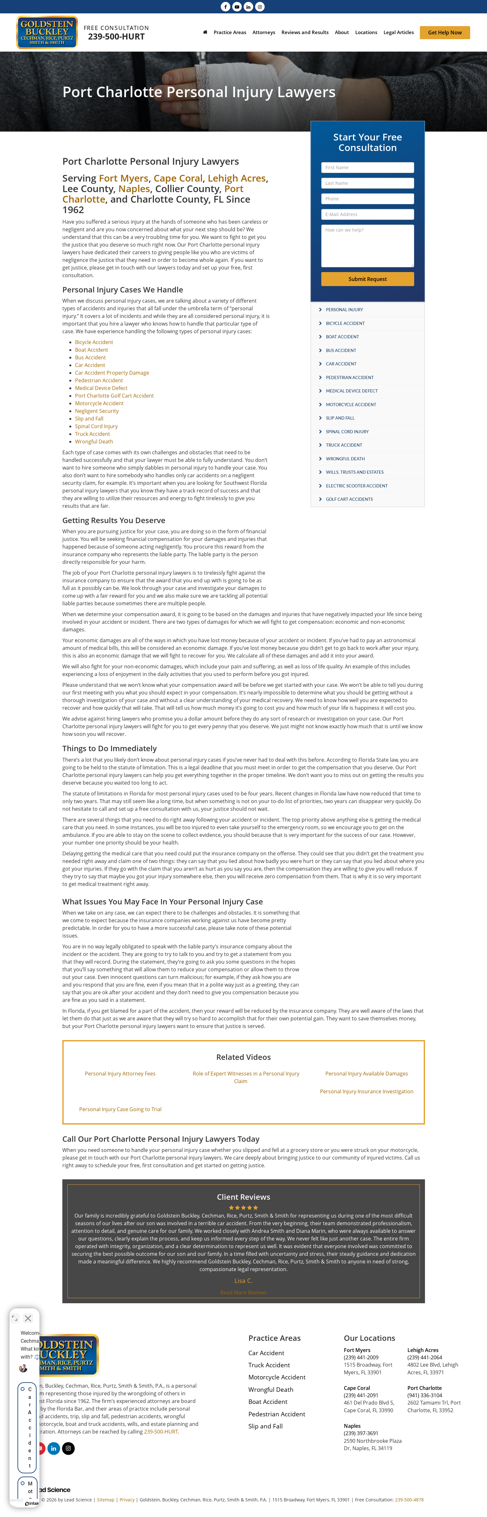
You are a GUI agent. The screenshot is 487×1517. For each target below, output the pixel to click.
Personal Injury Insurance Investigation (367, 1091)
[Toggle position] (99, 1313)
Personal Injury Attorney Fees (120, 1073)
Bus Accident (341, 350)
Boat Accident (342, 336)
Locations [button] (366, 32)
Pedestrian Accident (350, 377)
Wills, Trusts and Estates (355, 472)
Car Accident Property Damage (112, 372)
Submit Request (368, 279)
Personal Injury (344, 309)
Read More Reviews (243, 1292)
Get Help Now (445, 32)
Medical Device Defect (352, 390)
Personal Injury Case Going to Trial (120, 1109)
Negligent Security (97, 410)
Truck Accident (344, 445)
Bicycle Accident (345, 323)
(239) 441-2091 (361, 1395)
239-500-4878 (409, 1500)
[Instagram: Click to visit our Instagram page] (260, 6)
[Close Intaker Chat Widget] (113, 1313)
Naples (134, 188)
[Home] (205, 33)
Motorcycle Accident (351, 404)
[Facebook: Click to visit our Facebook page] (225, 6)
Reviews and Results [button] (305, 32)
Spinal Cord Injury (347, 431)
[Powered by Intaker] (79, 1504)
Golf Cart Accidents (349, 499)
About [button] (342, 32)
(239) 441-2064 (424, 1357)
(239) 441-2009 (361, 1357)
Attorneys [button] (264, 32)
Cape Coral (178, 177)
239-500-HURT (116, 36)
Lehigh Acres (237, 177)
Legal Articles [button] (399, 32)
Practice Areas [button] (230, 32)
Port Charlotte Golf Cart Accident (114, 395)
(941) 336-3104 (424, 1395)
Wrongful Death (345, 458)
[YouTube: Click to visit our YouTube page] (237, 6)
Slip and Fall (340, 418)
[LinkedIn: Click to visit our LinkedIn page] (248, 6)
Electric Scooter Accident (357, 485)
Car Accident (341, 363)
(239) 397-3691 (361, 1433)
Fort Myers (124, 177)
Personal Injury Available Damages (366, 1073)
